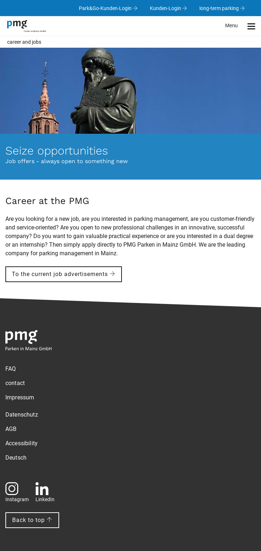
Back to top (32, 520)
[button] (243, 26)
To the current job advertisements (63, 274)
